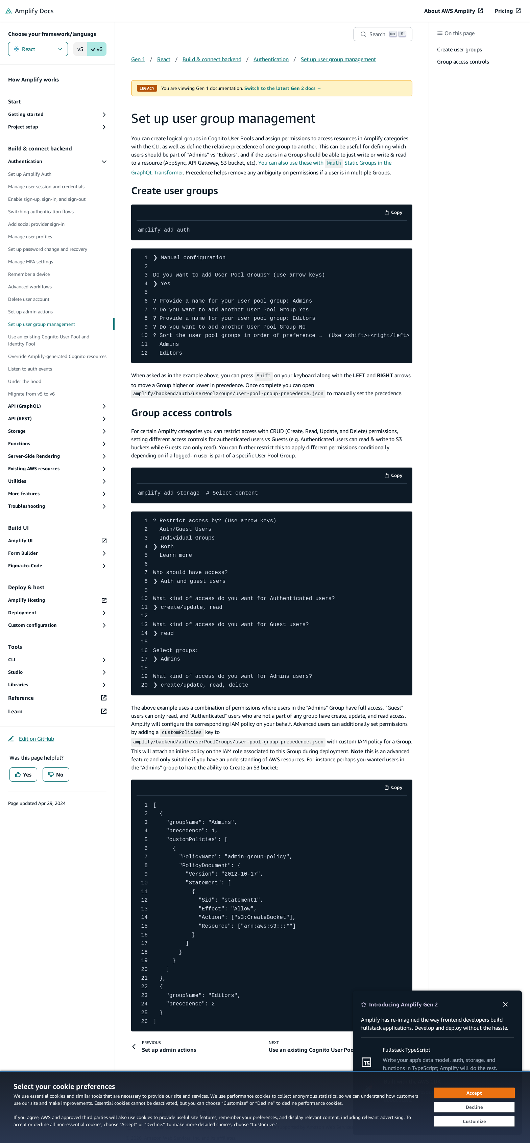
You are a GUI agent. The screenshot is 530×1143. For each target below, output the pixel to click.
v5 (80, 49)
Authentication (271, 59)
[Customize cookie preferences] (474, 1121)
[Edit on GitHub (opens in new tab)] (31, 739)
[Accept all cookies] (474, 1093)
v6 (96, 49)
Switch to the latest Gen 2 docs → (282, 88)
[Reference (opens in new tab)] (57, 698)
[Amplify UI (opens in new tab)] (57, 540)
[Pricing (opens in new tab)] (508, 11)
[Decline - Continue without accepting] (474, 1107)
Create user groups (174, 189)
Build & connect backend (212, 59)
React (38, 49)
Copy (395, 213)
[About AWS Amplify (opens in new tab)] (453, 11)
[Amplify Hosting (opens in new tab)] (57, 600)
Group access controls (181, 410)
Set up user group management (338, 59)
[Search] (383, 34)
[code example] (272, 230)
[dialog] (265, 1107)
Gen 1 (138, 59)
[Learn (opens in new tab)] (57, 711)
